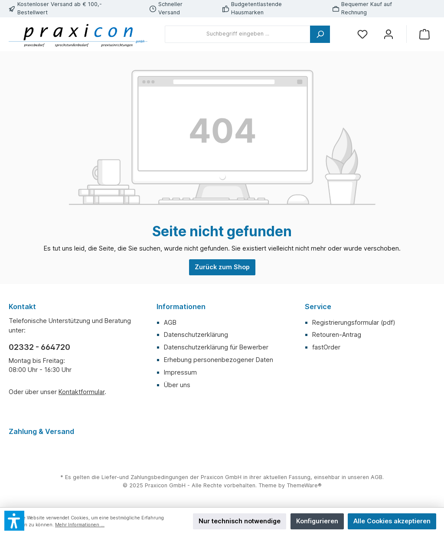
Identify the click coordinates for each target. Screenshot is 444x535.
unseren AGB (365, 477)
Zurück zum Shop (222, 267)
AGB (170, 322)
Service (318, 306)
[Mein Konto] (388, 34)
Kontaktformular (81, 391)
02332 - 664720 (39, 347)
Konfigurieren (317, 521)
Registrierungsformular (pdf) (353, 322)
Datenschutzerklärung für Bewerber (216, 347)
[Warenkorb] (424, 34)
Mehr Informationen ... (79, 525)
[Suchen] (320, 34)
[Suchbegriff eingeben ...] (237, 34)
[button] (14, 521)
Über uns (177, 384)
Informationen (181, 306)
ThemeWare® (304, 485)
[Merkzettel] (362, 34)
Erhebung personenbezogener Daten (218, 359)
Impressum (180, 372)
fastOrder (326, 347)
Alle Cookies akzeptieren (392, 521)
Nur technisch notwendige (240, 521)
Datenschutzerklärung (196, 334)
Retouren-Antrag (336, 334)
